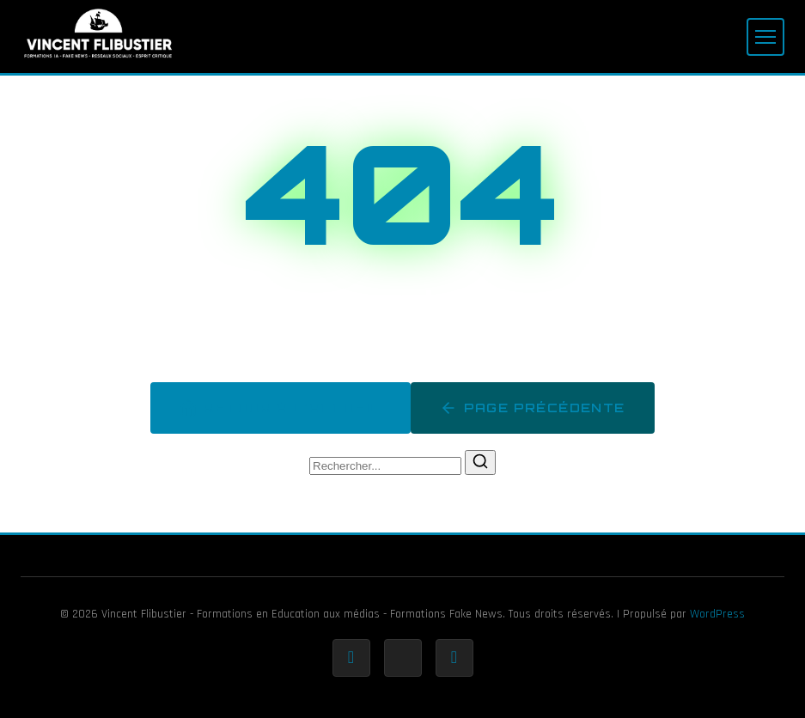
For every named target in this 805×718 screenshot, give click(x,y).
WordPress (717, 614)
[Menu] (765, 37)
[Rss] (454, 658)
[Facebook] (351, 658)
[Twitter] (403, 658)
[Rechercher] (480, 462)
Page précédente (532, 408)
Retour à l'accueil (280, 408)
